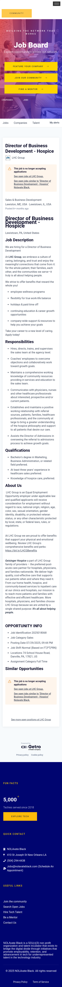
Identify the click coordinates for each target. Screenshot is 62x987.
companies (20, 122)
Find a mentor (31, 89)
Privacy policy (22, 755)
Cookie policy (37, 755)
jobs (5, 122)
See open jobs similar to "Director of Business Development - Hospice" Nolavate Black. (32, 184)
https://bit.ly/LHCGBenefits (21, 550)
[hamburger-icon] (56, 3)
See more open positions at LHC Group (31, 719)
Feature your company (31, 66)
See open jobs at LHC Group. (28, 176)
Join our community (31, 78)
